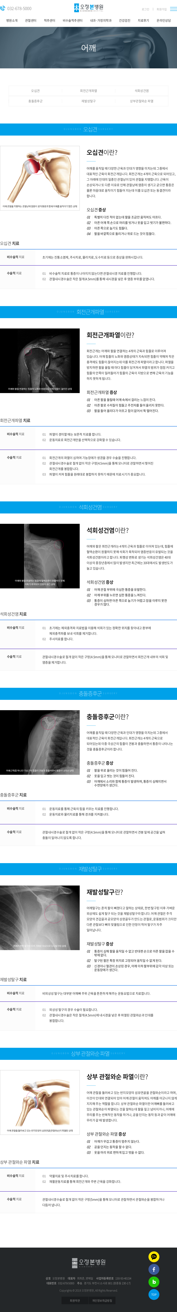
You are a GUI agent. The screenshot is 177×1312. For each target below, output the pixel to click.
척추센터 (49, 20)
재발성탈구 (88, 101)
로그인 (145, 9)
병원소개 (12, 20)
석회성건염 (142, 91)
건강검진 (124, 20)
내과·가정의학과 (100, 20)
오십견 (35, 91)
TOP (153, 1294)
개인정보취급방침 (102, 1300)
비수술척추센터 (73, 20)
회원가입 (162, 9)
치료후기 (143, 20)
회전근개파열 (88, 91)
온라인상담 (164, 20)
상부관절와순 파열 (141, 101)
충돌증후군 (35, 101)
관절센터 (30, 20)
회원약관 (75, 1300)
